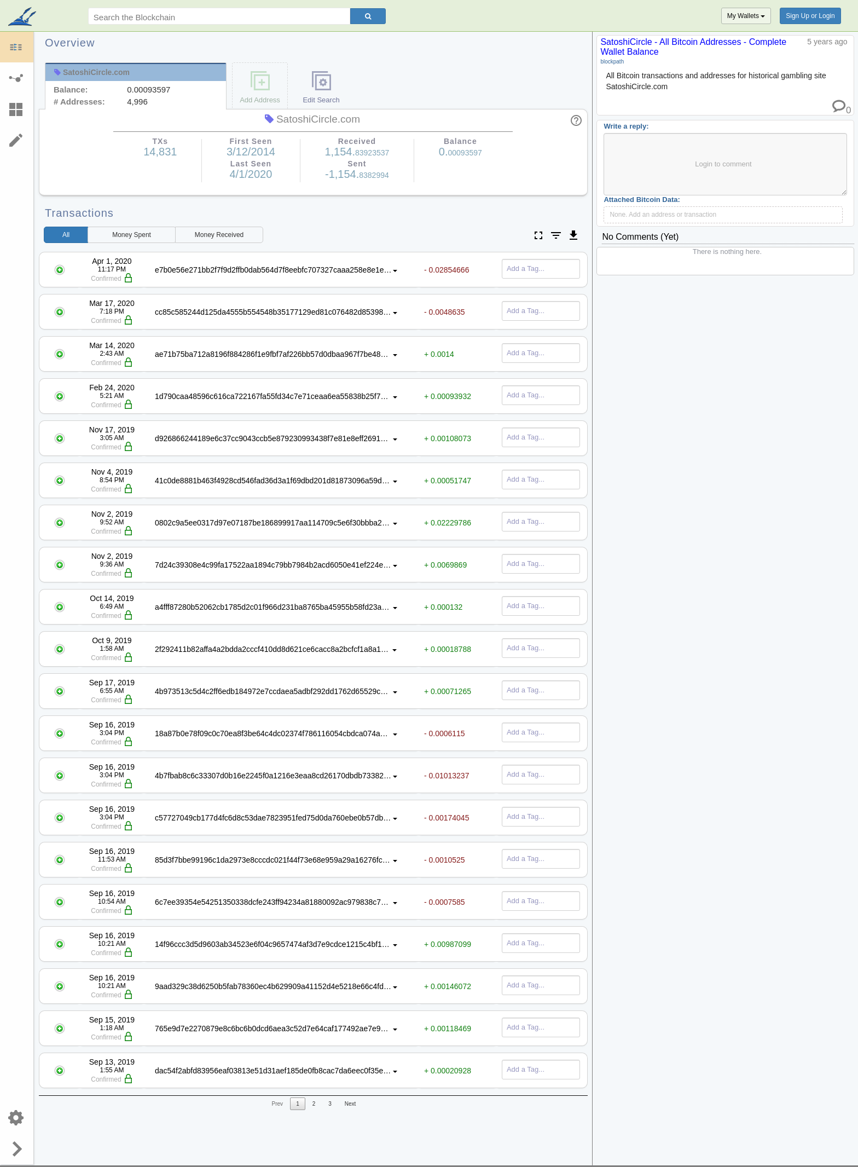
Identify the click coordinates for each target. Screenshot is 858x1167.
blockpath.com (23, 17)
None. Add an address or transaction (663, 214)
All (65, 235)
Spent (131, 235)
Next (350, 1104)
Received (219, 235)
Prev (277, 1104)
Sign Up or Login (810, 16)
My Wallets (746, 16)
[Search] (368, 16)
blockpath (612, 62)
